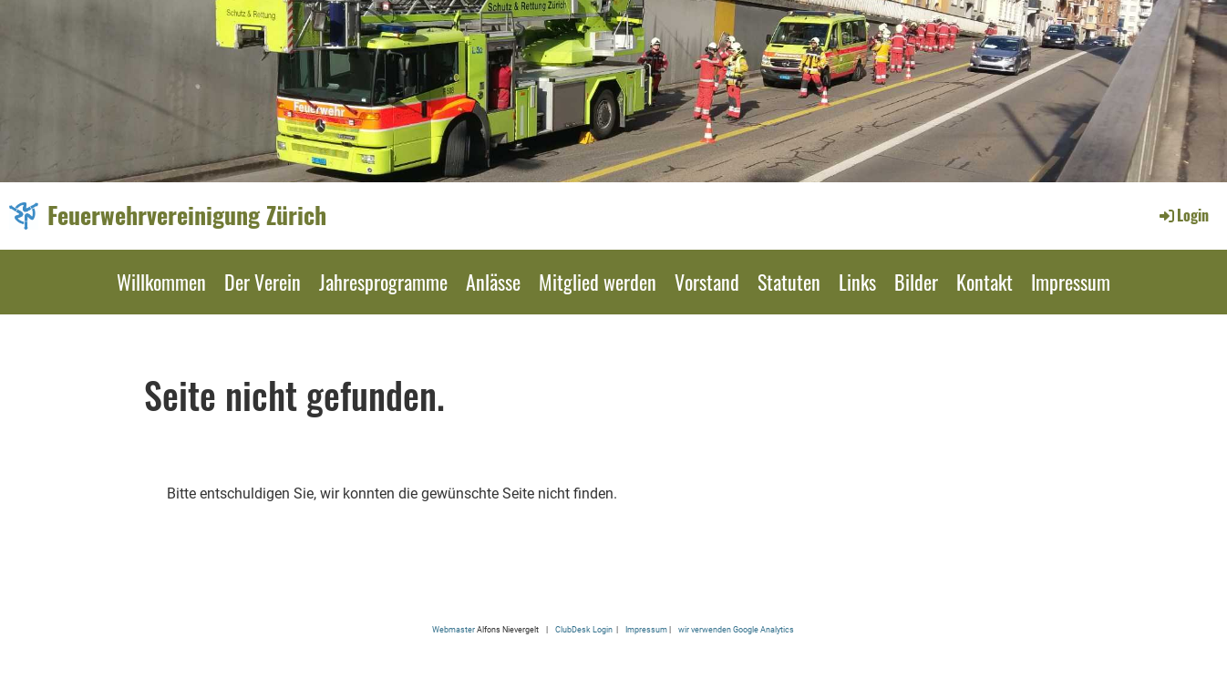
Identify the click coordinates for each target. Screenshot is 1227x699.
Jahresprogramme (383, 281)
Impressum (1070, 281)
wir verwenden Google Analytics (736, 629)
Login (1183, 215)
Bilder (916, 281)
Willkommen (161, 281)
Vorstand (707, 281)
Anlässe (493, 281)
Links (857, 281)
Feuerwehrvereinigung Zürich (186, 215)
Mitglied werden (597, 281)
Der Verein (262, 281)
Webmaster (453, 629)
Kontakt (984, 281)
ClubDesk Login (584, 629)
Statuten (789, 281)
